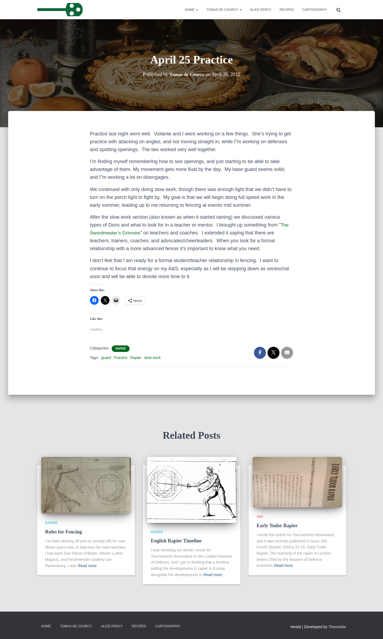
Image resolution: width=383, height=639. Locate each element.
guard (106, 357)
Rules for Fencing (63, 532)
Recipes (287, 10)
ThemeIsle (337, 627)
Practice (121, 357)
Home (191, 10)
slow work (152, 357)
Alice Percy (260, 10)
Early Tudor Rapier (277, 525)
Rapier (120, 348)
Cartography (314, 10)
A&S (260, 517)
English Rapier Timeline (176, 540)
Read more (87, 566)
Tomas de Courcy (224, 10)
